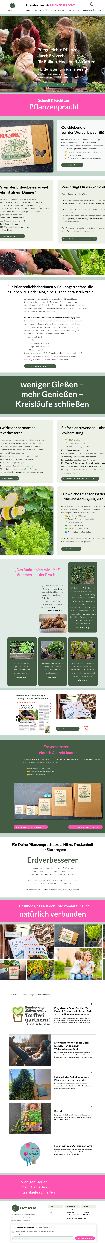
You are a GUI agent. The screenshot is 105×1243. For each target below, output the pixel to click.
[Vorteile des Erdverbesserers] (79, 239)
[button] (91, 4)
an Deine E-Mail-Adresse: (20, 1235)
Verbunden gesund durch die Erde (36, 994)
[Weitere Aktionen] (92, 1004)
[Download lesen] (68, 729)
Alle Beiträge (14, 994)
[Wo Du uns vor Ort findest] (31, 827)
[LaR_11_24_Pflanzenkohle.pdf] (85, 729)
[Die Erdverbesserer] (40, 366)
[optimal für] (71, 549)
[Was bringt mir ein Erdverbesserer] (57, 85)
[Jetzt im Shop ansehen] (85, 827)
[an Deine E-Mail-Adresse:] (43, 1238)
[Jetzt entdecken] (72, 165)
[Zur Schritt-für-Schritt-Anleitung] (80, 479)
